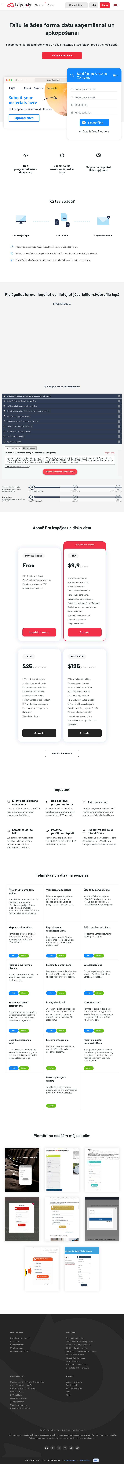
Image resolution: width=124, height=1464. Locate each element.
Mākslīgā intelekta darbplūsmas (80, 1341)
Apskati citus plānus (62, 753)
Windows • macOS (24, 1385)
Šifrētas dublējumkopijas (77, 1348)
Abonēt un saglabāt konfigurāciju (60, 472)
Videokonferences (18, 1405)
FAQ (68, 1392)
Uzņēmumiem (16, 1348)
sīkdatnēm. (85, 1460)
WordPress (29, 448)
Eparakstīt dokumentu (20, 1408)
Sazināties (68, 1093)
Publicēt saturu (73, 1361)
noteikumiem (70, 1460)
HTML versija (13, 448)
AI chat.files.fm (17, 1402)
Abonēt (85, 632)
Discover (39, 5)
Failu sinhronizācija (74, 1338)
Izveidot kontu (39, 632)
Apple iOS (39, 1382)
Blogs (68, 1395)
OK (95, 1460)
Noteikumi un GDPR (19, 1351)
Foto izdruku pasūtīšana (76, 1364)
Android (30, 1382)
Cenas (56, 945)
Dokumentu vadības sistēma (78, 1345)
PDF (27, 1388)
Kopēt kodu (110, 453)
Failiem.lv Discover (18, 1398)
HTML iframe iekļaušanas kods (17, 467)
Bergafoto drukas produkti (77, 1368)
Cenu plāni (15, 1341)
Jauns (105, 5)
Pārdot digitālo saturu (75, 1358)
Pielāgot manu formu (62, 55)
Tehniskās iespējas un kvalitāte (102, 844)
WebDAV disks (16, 1392)
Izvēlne (3, 5)
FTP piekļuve (16, 1395)
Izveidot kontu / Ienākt (20, 1338)
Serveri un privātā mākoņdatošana (81, 1351)
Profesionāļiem (17, 1345)
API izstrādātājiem (74, 1388)
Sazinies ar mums (74, 1382)
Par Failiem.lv (72, 1385)
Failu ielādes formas (75, 1355)
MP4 (33, 1388)
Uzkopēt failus (76, 5)
